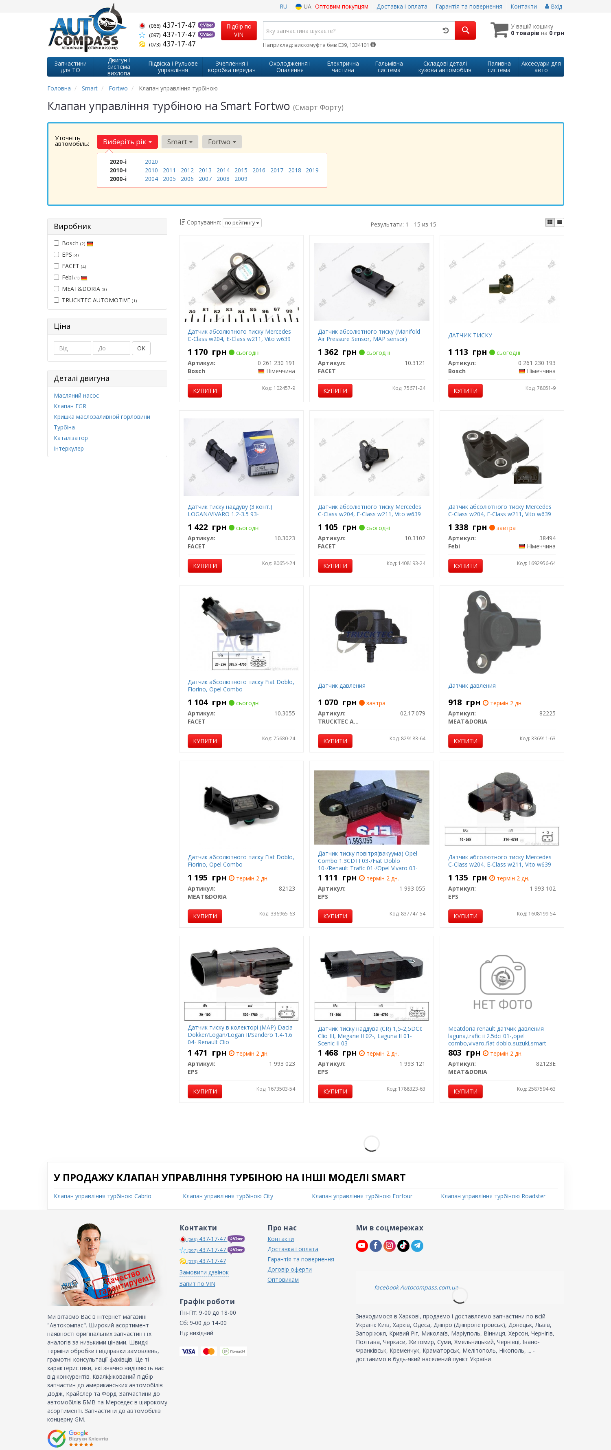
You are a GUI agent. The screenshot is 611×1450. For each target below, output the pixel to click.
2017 (276, 170)
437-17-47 (168, 25)
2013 (205, 170)
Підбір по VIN (239, 30)
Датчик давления (342, 685)
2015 (240, 170)
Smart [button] (180, 141)
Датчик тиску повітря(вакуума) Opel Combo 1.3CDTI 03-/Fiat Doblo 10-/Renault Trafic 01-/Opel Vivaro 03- (368, 860)
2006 (187, 179)
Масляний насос (76, 395)
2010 (151, 170)
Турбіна (64, 427)
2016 (258, 170)
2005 (169, 179)
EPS (66, 254)
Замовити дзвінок (204, 1272)
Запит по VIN (197, 1283)
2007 (205, 179)
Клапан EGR (70, 406)
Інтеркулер (69, 448)
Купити (205, 390)
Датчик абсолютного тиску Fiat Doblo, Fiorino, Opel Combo (241, 685)
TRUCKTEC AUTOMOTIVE (95, 300)
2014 (223, 170)
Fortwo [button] (222, 141)
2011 (169, 170)
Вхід (553, 6)
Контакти (523, 6)
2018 (294, 170)
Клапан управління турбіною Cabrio (102, 1196)
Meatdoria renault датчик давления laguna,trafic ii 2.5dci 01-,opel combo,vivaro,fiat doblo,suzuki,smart (497, 1036)
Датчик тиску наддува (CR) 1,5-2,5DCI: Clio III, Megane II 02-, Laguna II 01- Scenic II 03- (370, 1036)
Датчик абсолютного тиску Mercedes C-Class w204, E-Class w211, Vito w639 (239, 335)
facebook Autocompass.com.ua (416, 1287)
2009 (240, 179)
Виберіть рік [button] (127, 141)
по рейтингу (242, 222)
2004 (151, 179)
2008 (223, 179)
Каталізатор (71, 438)
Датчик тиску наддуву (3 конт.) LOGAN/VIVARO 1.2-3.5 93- (230, 510)
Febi (71, 277)
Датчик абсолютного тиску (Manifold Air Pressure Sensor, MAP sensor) (369, 335)
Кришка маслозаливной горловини (102, 416)
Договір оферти (289, 1269)
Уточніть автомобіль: (72, 140)
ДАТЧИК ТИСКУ (470, 335)
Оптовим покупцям (341, 6)
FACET (70, 266)
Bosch (73, 243)
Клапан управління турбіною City (228, 1196)
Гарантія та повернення (469, 6)
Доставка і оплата (402, 6)
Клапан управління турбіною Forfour (362, 1196)
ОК (141, 348)
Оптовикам (283, 1279)
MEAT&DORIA (80, 289)
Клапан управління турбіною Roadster (493, 1196)
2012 (187, 170)
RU (283, 6)
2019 (312, 170)
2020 (151, 161)
